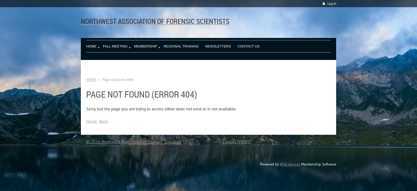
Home (91, 121)
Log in (331, 3)
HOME (91, 79)
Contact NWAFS (237, 141)
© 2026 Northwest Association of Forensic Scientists (133, 141)
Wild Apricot (290, 164)
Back (103, 121)
